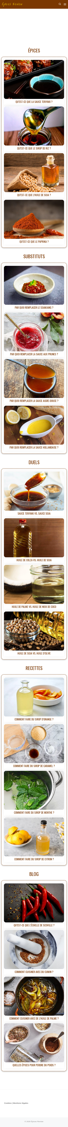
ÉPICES (34, 50)
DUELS (34, 462)
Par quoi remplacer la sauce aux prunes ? (34, 354)
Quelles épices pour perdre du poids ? (34, 1065)
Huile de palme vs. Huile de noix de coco (34, 607)
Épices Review (37, 1121)
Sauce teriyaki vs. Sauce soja (34, 513)
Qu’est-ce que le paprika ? (34, 241)
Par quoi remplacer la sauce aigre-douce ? (34, 401)
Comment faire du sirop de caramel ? (34, 766)
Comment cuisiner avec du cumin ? (34, 972)
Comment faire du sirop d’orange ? (34, 719)
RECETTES (34, 667)
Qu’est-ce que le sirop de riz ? (34, 148)
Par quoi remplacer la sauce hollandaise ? (34, 447)
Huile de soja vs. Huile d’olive (34, 653)
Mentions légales (20, 1103)
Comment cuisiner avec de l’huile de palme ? (34, 1018)
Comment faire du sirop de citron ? (34, 859)
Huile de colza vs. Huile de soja (34, 560)
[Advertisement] (34, 27)
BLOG (34, 873)
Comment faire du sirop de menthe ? (34, 812)
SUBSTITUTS (34, 256)
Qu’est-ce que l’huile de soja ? (34, 195)
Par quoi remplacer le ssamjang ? (34, 307)
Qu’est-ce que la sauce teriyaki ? (34, 102)
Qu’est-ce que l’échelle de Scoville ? (34, 925)
